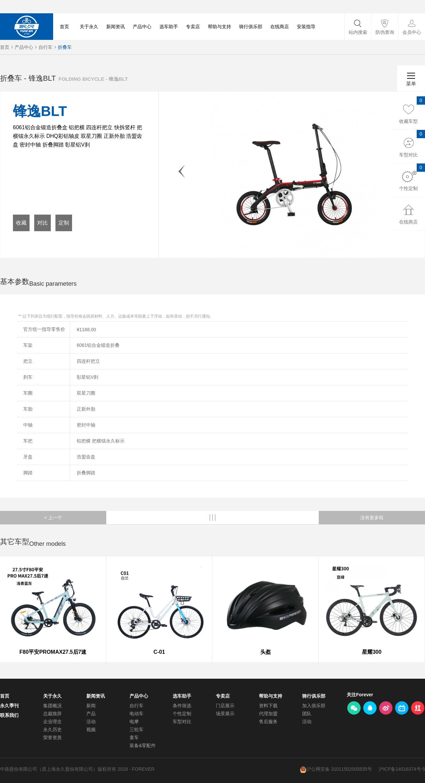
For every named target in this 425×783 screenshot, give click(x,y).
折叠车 (65, 47)
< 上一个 (53, 517)
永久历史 (52, 729)
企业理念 (52, 721)
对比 (42, 223)
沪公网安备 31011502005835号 (339, 769)
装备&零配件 (142, 745)
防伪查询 (385, 32)
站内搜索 (358, 32)
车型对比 (182, 721)
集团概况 (52, 705)
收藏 (21, 223)
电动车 (136, 713)
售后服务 (268, 721)
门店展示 (225, 705)
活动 (91, 721)
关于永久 (89, 26)
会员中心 (411, 32)
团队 (306, 713)
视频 (91, 729)
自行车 (45, 47)
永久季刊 (9, 705)
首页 (64, 26)
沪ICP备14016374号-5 (402, 769)
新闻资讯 (115, 26)
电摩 (134, 721)
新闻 (91, 705)
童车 (134, 737)
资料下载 (268, 705)
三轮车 (136, 729)
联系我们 (9, 715)
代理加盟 (268, 713)
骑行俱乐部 (250, 26)
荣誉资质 (52, 737)
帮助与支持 (219, 26)
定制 (63, 223)
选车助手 (168, 26)
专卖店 (193, 26)
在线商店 (279, 26)
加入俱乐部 (313, 705)
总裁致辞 (52, 713)
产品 (91, 713)
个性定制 (182, 713)
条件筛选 (182, 705)
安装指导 (306, 26)
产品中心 (142, 26)
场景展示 (225, 713)
